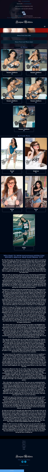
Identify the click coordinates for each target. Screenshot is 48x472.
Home (24, 441)
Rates (24, 444)
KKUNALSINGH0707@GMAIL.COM (24, 6)
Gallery (24, 442)
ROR (24, 447)
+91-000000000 (26, 1)
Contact (24, 446)
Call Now (12, 470)
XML (24, 449)
